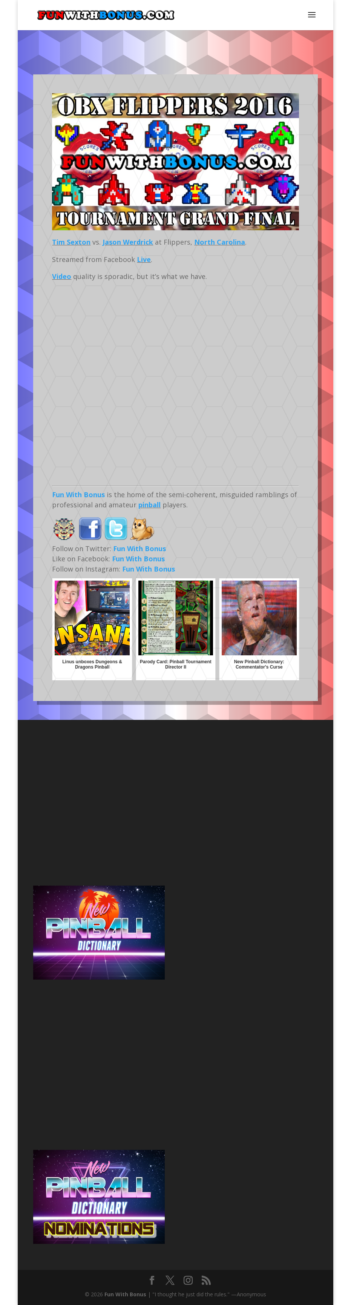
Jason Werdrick (128, 242)
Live (144, 259)
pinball (149, 504)
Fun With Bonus (78, 494)
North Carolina (219, 242)
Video (61, 276)
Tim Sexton (71, 242)
